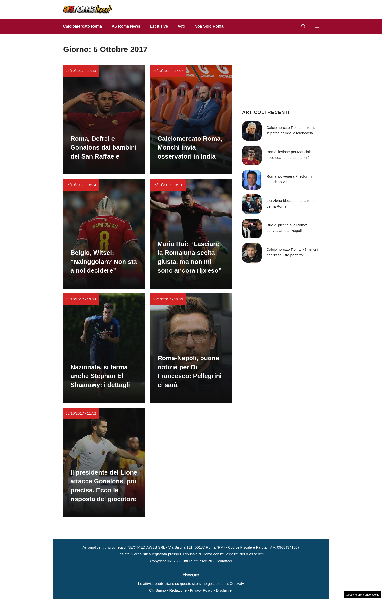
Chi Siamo (157, 590)
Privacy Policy (201, 590)
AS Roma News (126, 26)
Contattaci (223, 561)
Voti (181, 26)
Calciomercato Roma (82, 26)
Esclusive (159, 26)
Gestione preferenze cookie (362, 594)
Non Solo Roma (208, 26)
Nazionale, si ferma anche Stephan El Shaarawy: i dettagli (100, 376)
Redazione (178, 590)
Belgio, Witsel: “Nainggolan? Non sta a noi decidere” (103, 261)
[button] (303, 26)
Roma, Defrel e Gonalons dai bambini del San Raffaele (103, 147)
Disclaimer (224, 590)
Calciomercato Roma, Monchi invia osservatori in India (190, 147)
